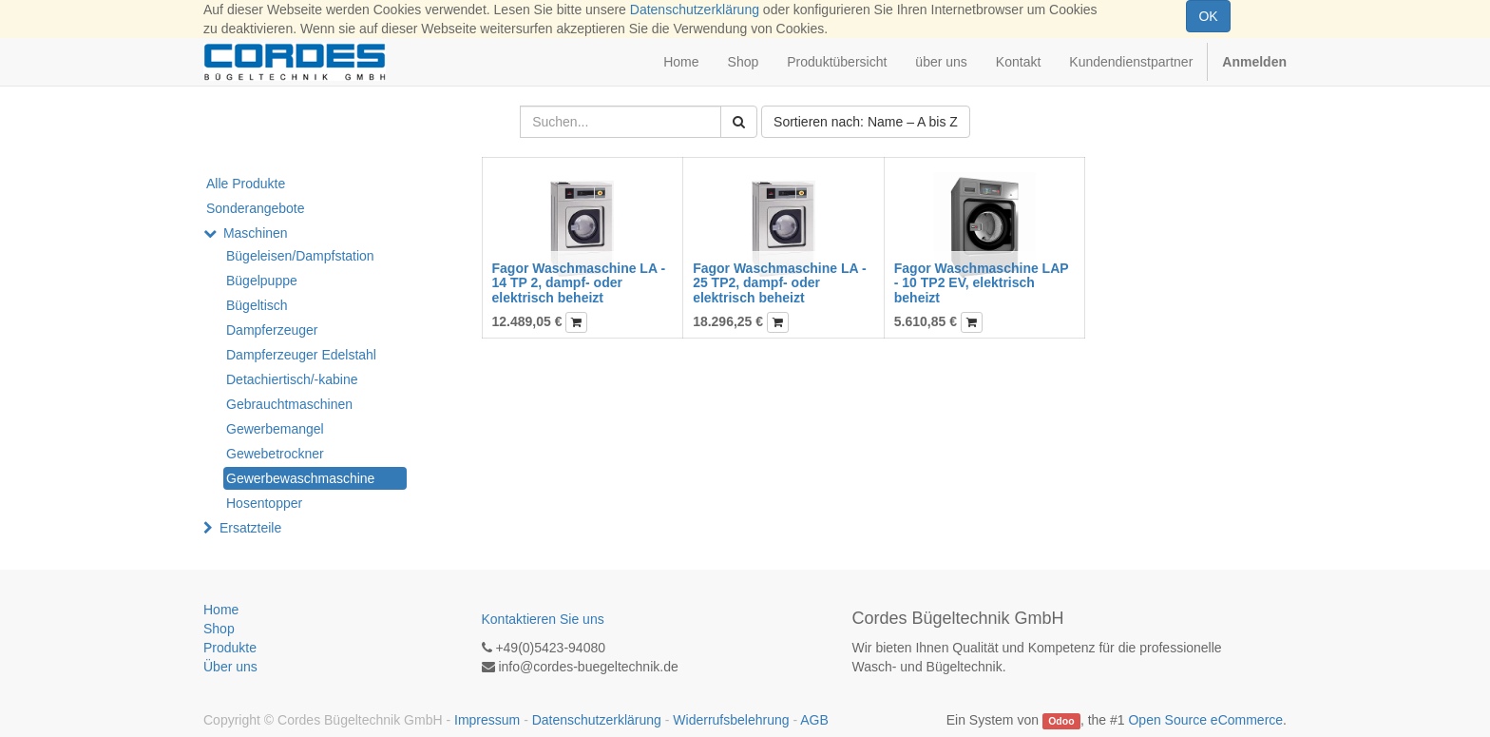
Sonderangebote (255, 208)
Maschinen (255, 233)
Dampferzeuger (272, 330)
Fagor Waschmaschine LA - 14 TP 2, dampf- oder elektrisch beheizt (579, 283)
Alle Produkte (245, 183)
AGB (814, 719)
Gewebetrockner (275, 453)
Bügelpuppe (261, 280)
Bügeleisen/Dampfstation (300, 255)
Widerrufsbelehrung (731, 719)
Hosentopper (264, 503)
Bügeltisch (257, 305)
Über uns (230, 666)
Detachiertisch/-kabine (292, 379)
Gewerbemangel (275, 428)
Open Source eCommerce (1205, 719)
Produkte (230, 647)
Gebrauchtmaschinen (289, 404)
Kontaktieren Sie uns (543, 619)
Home (221, 609)
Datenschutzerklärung (694, 9)
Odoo (1061, 721)
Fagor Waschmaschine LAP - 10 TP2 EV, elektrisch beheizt (981, 283)
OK (1207, 16)
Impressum (487, 719)
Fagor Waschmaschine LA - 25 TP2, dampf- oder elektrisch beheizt (780, 283)
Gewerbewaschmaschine (300, 478)
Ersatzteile (250, 527)
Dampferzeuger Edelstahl (301, 354)
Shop (219, 628)
